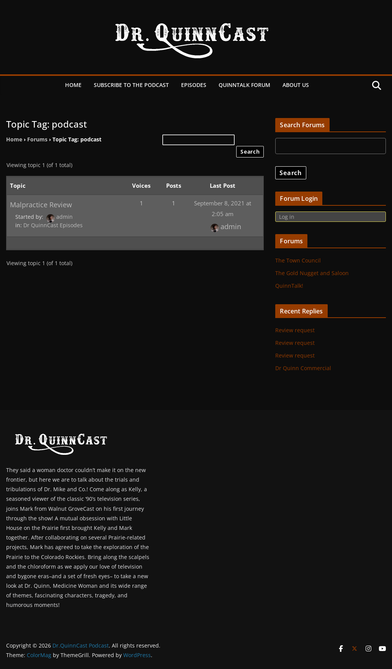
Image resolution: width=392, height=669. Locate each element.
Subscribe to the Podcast (131, 85)
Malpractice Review (41, 204)
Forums (37, 139)
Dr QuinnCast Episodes (53, 225)
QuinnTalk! (289, 285)
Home (73, 85)
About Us (296, 85)
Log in (286, 216)
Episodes (193, 85)
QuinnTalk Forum (244, 85)
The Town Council (298, 260)
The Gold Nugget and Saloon (312, 273)
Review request (295, 330)
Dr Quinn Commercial (303, 368)
